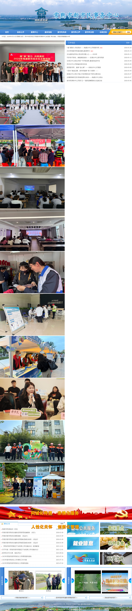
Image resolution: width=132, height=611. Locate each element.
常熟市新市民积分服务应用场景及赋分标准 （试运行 (32, 542)
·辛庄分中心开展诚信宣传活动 (76, 64)
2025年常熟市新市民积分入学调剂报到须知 (32, 556)
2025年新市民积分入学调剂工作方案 (32, 560)
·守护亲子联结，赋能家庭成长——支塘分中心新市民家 (85, 57)
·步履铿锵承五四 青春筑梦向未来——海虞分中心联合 (84, 77)
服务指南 (48, 32)
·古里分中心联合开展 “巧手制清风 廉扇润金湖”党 (83, 61)
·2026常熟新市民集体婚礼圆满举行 (78, 51)
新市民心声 (75, 32)
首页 (7, 32)
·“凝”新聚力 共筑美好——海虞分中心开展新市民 (82, 47)
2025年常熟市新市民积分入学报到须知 (32, 563)
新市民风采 (62, 32)
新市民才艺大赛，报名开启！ (32, 553)
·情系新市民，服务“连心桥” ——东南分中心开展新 (83, 67)
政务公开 (20, 32)
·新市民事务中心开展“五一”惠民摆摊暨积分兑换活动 (84, 80)
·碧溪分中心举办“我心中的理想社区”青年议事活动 (83, 74)
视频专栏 (69, 580)
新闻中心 (34, 32)
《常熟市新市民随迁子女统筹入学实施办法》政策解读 (32, 546)
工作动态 (71, 43)
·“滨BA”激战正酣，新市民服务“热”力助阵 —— (82, 71)
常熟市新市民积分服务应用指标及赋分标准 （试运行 (32, 539)
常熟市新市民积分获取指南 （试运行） (32, 536)
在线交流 (103, 32)
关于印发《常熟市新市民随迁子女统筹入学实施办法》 (32, 549)
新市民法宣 (89, 32)
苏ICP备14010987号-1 (87, 604)
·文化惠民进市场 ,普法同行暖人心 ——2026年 (81, 54)
